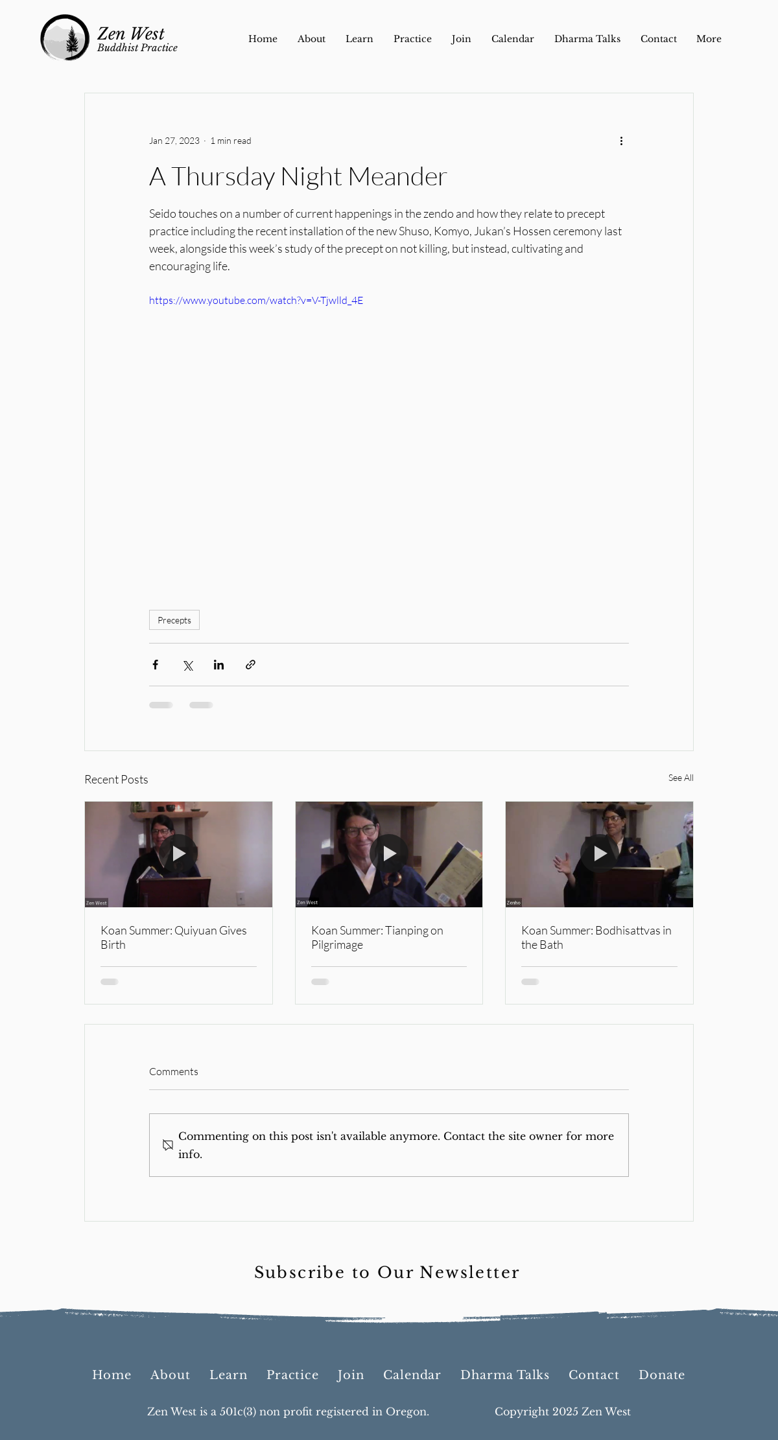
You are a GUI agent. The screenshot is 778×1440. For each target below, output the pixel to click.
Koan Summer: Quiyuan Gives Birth (173, 937)
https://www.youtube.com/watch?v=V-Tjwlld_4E (256, 300)
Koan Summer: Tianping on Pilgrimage (377, 937)
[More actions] (621, 140)
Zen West (131, 34)
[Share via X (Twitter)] (187, 664)
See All (681, 777)
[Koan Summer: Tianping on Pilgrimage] (389, 854)
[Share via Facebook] (155, 664)
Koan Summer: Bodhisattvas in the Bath (596, 937)
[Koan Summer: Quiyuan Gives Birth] (178, 854)
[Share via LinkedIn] (219, 664)
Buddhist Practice (137, 47)
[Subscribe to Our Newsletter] (388, 1273)
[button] (661, 1375)
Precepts (174, 619)
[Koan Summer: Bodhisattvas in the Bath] (599, 854)
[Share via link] (250, 664)
